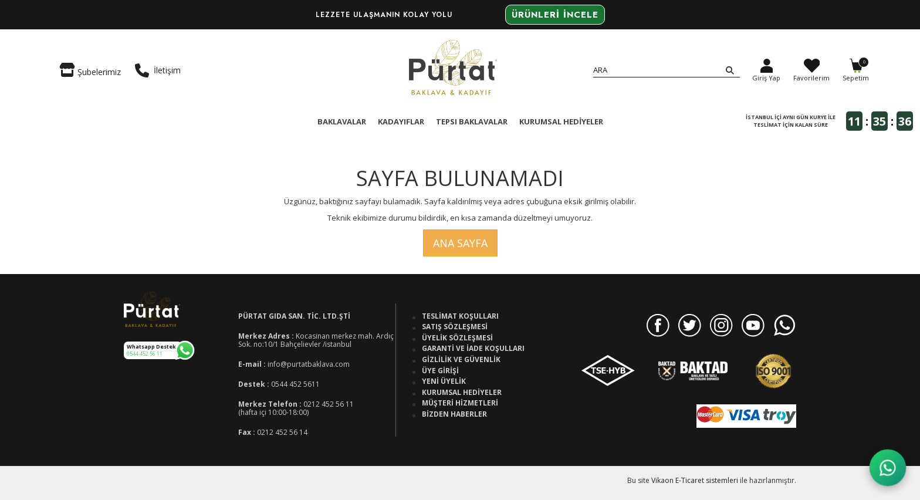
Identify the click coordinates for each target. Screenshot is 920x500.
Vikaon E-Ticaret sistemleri (694, 480)
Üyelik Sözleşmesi (457, 338)
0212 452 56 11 (328, 404)
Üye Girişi (440, 371)
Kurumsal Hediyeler (462, 392)
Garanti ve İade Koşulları (473, 348)
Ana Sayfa (460, 243)
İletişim (158, 70)
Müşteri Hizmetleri (460, 403)
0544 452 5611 (295, 384)
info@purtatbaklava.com (309, 364)
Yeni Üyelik (444, 381)
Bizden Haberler (454, 414)
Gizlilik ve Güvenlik (461, 360)
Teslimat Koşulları (460, 316)
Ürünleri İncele (555, 14)
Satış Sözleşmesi (455, 327)
